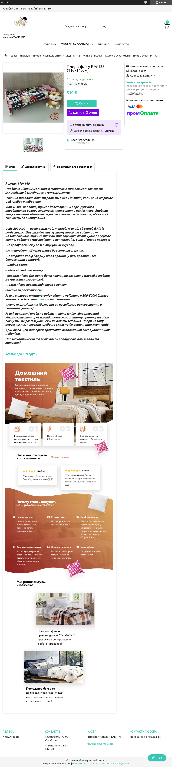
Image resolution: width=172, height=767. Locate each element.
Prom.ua (103, 760)
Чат (157, 757)
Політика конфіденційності (115, 763)
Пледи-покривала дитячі (47, 55)
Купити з (85, 112)
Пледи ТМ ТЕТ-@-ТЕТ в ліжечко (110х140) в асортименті (98, 55)
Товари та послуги (75, 44)
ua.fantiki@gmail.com (100, 743)
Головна (49, 44)
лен (41, 299)
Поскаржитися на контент (85, 763)
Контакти (121, 44)
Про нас (103, 44)
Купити (83, 103)
